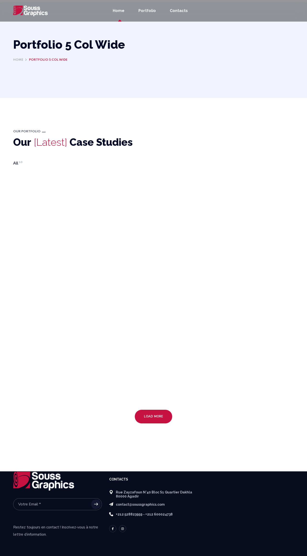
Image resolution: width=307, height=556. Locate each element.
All (18, 163)
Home (18, 59)
